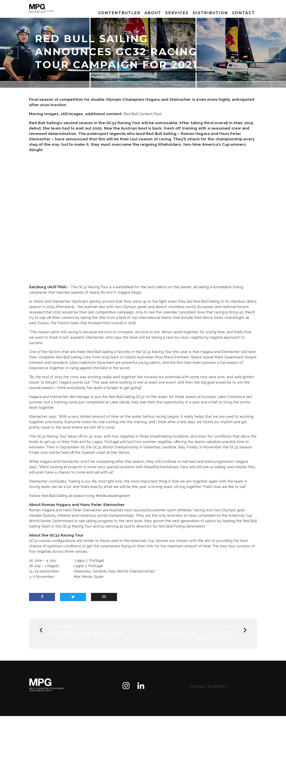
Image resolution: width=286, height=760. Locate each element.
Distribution (210, 13)
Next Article (222, 627)
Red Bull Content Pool (142, 114)
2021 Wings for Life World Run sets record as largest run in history (90, 633)
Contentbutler (119, 13)
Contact (243, 13)
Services (176, 13)
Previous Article (67, 627)
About (152, 13)
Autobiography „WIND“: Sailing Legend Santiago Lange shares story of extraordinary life (195, 635)
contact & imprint (208, 686)
